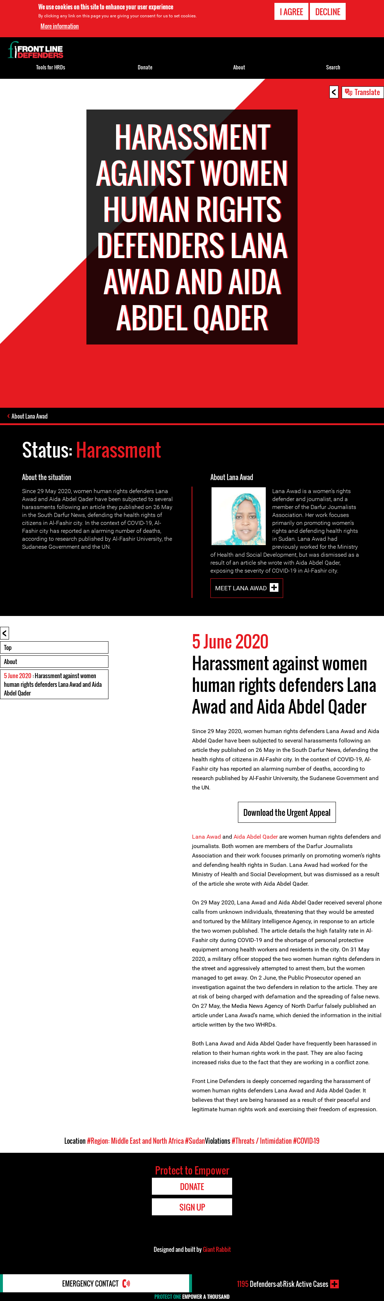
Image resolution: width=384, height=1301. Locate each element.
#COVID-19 (306, 1141)
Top (8, 647)
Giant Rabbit (217, 1249)
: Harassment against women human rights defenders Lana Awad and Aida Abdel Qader (53, 684)
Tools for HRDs (50, 67)
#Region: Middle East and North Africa (135, 1141)
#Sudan (195, 1141)
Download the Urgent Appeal (286, 812)
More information (59, 26)
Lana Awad (206, 836)
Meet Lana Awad (241, 588)
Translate (367, 92)
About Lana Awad (30, 416)
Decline (327, 11)
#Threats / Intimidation (262, 1141)
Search (333, 67)
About (10, 661)
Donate (145, 67)
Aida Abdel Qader (256, 836)
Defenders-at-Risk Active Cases (282, 1284)
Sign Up (192, 1207)
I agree (291, 11)
